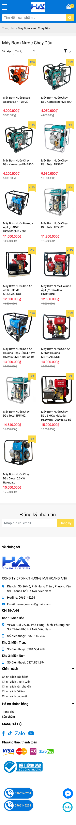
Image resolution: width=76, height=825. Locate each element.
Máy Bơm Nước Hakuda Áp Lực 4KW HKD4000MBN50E (18, 227)
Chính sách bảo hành (15, 676)
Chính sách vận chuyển (16, 686)
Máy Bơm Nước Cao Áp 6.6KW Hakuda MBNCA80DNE (55, 352)
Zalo (20, 733)
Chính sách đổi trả (13, 691)
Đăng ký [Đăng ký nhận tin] (66, 523)
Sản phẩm (8, 716)
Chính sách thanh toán (16, 681)
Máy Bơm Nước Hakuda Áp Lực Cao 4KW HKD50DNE (56, 290)
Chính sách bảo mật (14, 696)
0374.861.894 (36, 662)
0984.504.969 (36, 649)
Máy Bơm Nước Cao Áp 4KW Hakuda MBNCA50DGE (17, 290)
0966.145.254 (36, 636)
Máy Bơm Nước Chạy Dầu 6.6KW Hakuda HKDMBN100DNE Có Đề (56, 415)
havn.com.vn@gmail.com (33, 604)
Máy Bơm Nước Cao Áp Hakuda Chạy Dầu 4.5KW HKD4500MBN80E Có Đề (19, 352)
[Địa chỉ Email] (38, 523)
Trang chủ (8, 711)
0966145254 (27, 597)
